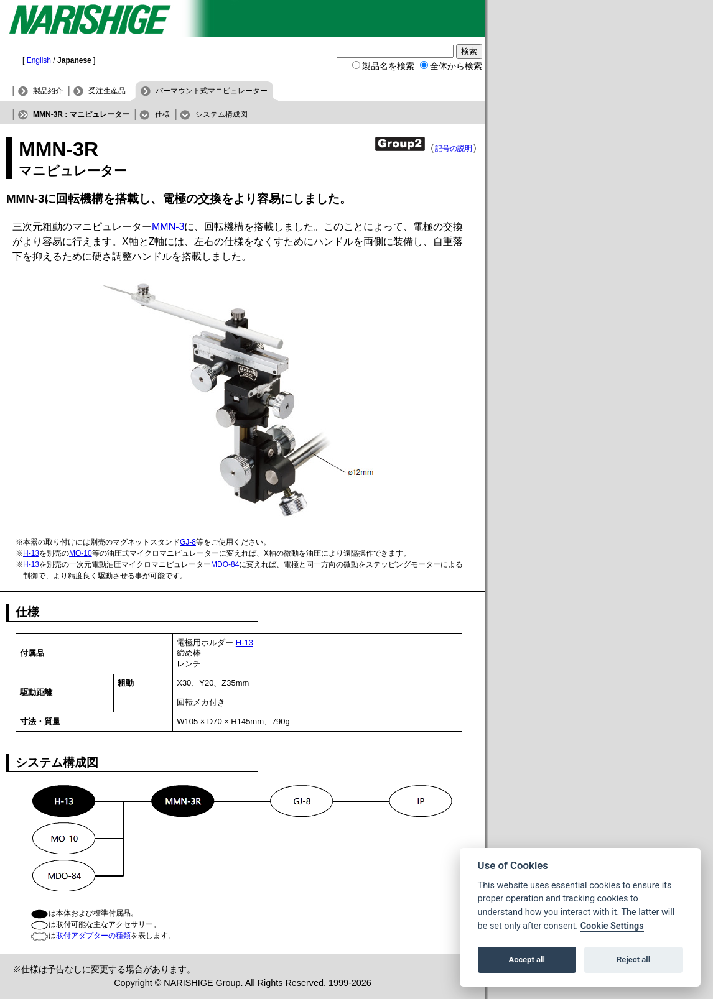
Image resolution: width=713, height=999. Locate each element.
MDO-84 (225, 564)
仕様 (162, 114)
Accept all (527, 959)
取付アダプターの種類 (93, 935)
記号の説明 (453, 148)
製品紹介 (48, 90)
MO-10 (80, 553)
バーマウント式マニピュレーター (212, 90)
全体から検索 (456, 66)
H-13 (31, 553)
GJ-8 (188, 542)
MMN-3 (168, 226)
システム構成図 (221, 114)
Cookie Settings (612, 926)
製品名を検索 (388, 66)
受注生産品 (107, 90)
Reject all (633, 959)
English (39, 60)
